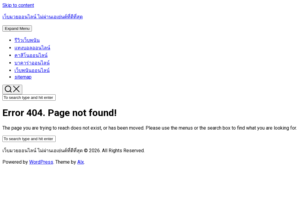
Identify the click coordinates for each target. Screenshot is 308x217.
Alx (80, 162)
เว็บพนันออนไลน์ (32, 70)
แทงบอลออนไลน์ (32, 48)
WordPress (41, 162)
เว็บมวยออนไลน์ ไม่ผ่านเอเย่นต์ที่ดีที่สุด (42, 17)
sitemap (23, 77)
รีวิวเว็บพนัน (27, 40)
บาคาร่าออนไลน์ (32, 63)
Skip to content (18, 5)
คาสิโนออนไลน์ (31, 55)
